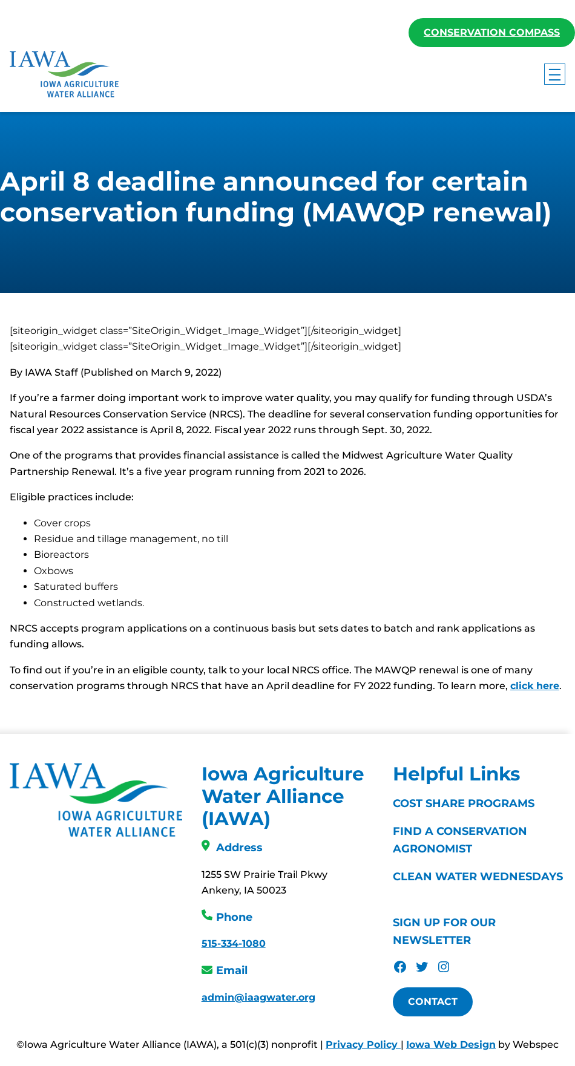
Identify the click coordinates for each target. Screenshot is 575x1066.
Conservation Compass (492, 32)
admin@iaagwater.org (258, 998)
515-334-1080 (234, 944)
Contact (433, 1002)
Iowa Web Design (451, 1045)
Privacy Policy (363, 1045)
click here (534, 686)
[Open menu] (554, 74)
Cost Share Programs (463, 804)
